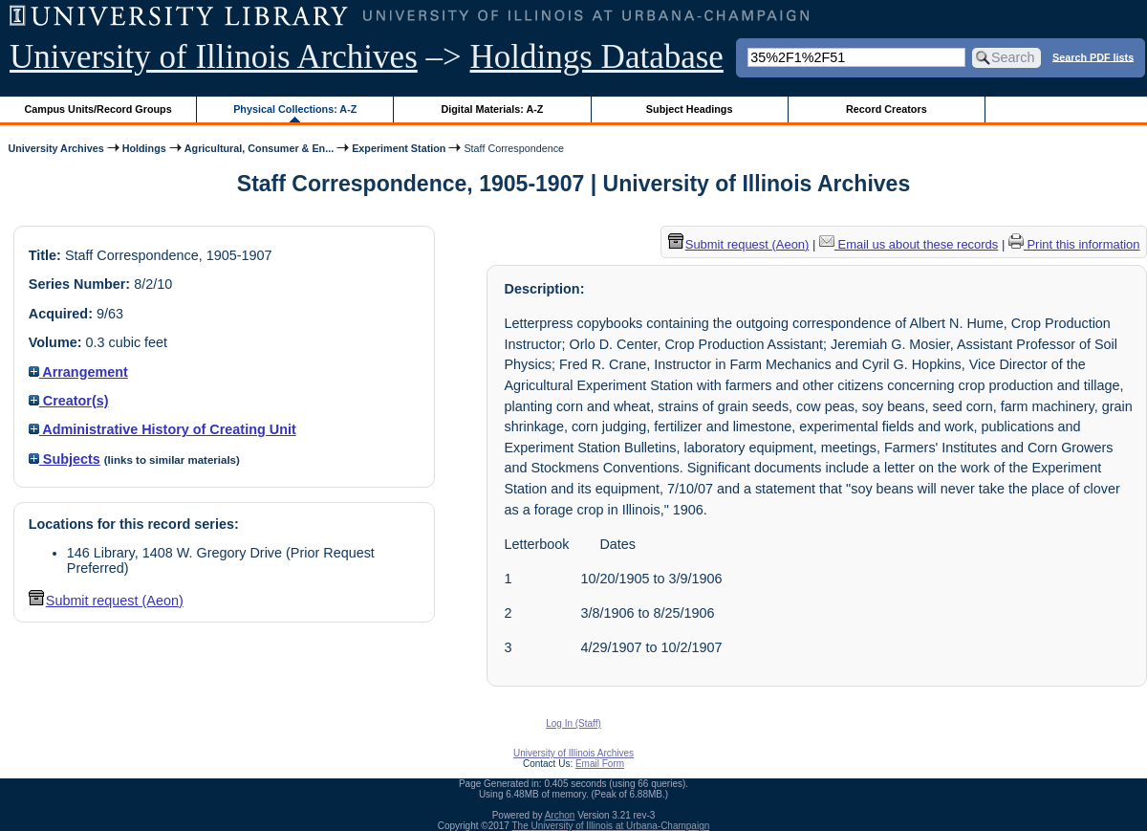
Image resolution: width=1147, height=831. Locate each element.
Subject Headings (689, 109)
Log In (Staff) (573, 723)
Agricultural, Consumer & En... (259, 148)
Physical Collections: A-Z (295, 109)
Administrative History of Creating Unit (162, 429)
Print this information (1074, 244)
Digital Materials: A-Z (492, 109)
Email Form (599, 763)
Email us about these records (908, 244)
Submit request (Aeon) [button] (106, 600)
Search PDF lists (1093, 56)
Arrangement (78, 372)
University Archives (55, 148)
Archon (560, 815)
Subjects (64, 459)
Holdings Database (597, 57)
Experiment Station (398, 148)
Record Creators (886, 109)
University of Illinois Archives (214, 57)
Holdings (144, 148)
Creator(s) (69, 400)
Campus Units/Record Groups (98, 109)
